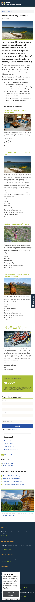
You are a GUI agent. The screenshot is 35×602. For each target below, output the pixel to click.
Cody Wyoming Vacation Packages (12, 481)
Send (17, 426)
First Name (5, 401)
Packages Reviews (11, 449)
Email (4, 413)
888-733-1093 (9, 444)
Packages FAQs (9, 446)
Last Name (5, 407)
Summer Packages (7, 463)
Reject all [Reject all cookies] (11, 595)
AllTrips (8, 3)
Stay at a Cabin (10, 455)
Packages (10, 11)
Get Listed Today (6, 561)
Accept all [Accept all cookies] (11, 592)
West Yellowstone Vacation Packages (13, 484)
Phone (4, 419)
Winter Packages (7, 465)
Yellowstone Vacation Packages (12, 478)
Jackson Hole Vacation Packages (12, 476)
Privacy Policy (15, 429)
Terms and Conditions (15, 599)
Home (3, 11)
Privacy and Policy (23, 587)
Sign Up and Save (6, 549)
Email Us (7, 441)
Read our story (5, 535)
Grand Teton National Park (13, 4)
